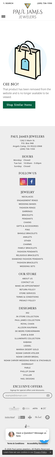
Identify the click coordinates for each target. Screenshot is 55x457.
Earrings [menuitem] (27, 211)
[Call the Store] (27, 149)
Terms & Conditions (27, 296)
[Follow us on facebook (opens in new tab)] (31, 181)
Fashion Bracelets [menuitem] (27, 262)
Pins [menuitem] (27, 229)
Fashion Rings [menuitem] (27, 207)
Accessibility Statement (37, 443)
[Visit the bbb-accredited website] (21, 417)
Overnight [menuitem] (27, 364)
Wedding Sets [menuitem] (27, 266)
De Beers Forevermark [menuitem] (27, 331)
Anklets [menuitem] (27, 237)
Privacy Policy (27, 300)
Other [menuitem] (27, 240)
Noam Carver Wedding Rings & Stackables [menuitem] (27, 360)
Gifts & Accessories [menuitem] (27, 226)
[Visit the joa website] (27, 426)
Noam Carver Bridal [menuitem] (27, 356)
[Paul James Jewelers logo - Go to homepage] (27, 11)
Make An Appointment (27, 286)
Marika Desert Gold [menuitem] (27, 349)
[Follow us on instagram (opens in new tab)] (23, 181)
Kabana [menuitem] (27, 342)
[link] (44, 3)
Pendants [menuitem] (27, 218)
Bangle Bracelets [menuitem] (27, 233)
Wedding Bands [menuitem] (27, 204)
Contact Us (27, 282)
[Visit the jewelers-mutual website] (10, 417)
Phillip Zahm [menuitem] (27, 371)
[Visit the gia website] (25, 408)
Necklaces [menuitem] (27, 196)
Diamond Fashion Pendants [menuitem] (27, 259)
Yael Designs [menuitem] (27, 378)
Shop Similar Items (19, 104)
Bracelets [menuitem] (27, 215)
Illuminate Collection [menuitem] (27, 338)
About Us (27, 278)
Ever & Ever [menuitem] (27, 334)
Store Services (27, 293)
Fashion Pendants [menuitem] (27, 251)
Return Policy (27, 289)
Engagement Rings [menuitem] (27, 200)
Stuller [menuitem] (27, 375)
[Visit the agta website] (35, 408)
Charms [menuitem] (27, 244)
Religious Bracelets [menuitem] (27, 255)
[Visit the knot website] (38, 417)
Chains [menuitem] (27, 222)
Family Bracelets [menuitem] (27, 248)
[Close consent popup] (50, 452)
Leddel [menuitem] (27, 345)
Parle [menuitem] (27, 367)
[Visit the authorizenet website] (47, 417)
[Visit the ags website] (14, 408)
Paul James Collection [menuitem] (27, 320)
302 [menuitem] (27, 312)
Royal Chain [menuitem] (27, 323)
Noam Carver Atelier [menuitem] (27, 353)
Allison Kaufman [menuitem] (27, 327)
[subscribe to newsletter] (48, 395)
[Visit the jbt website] (43, 408)
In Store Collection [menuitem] (27, 316)
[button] (8, 3)
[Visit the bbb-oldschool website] (30, 417)
